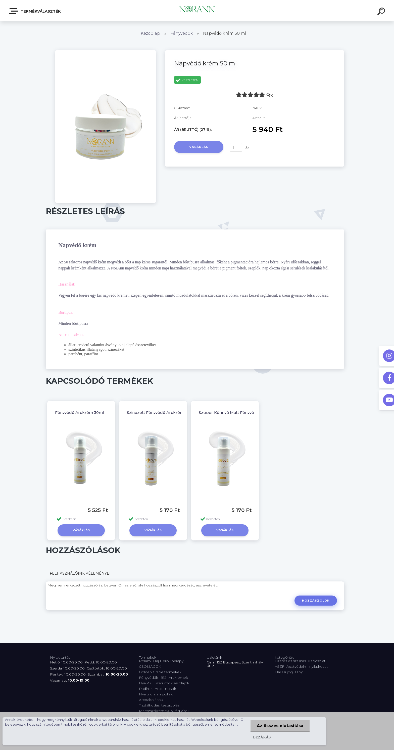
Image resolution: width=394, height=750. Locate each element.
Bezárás (262, 737)
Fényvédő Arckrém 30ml (79, 412)
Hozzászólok (315, 600)
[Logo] (197, 10)
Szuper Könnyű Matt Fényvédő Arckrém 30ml (244, 412)
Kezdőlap (150, 33)
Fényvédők (181, 33)
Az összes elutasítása (280, 725)
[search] (381, 12)
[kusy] (236, 147)
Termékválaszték (35, 11)
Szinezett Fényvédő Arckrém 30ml (161, 412)
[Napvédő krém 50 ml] (105, 52)
